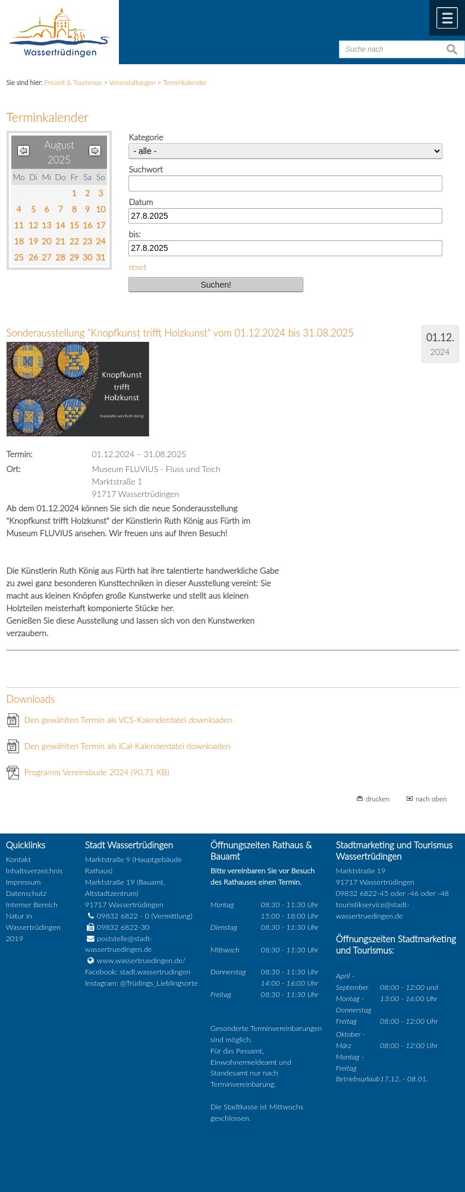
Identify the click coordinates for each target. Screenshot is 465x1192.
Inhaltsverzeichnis (34, 870)
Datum (140, 202)
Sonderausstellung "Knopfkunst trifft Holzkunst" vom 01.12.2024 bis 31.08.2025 (180, 332)
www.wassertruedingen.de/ (141, 960)
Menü (447, 18)
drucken (377, 798)
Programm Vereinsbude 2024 (96, 772)
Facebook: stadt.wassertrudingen (137, 971)
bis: (134, 234)
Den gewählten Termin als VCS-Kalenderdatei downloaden (128, 720)
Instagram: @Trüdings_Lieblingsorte (141, 983)
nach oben (431, 798)
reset (137, 267)
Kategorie (145, 137)
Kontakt (18, 859)
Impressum (23, 882)
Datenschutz (26, 893)
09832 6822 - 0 (117, 915)
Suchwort (145, 169)
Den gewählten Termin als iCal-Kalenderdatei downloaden (127, 746)
